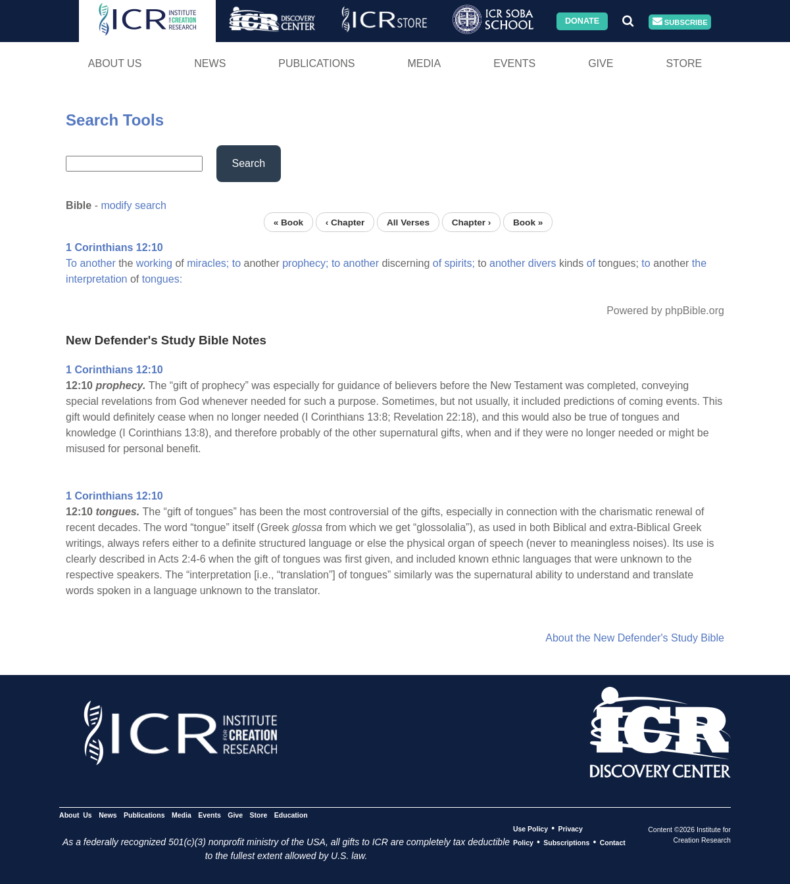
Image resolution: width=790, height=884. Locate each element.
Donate (582, 21)
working (154, 263)
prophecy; (305, 263)
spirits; (460, 263)
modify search (133, 205)
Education (291, 815)
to (236, 263)
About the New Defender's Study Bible (634, 637)
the (699, 263)
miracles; (208, 263)
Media (424, 63)
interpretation (96, 279)
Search (249, 163)
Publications (316, 63)
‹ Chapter (345, 222)
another (97, 263)
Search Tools (115, 120)
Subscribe (680, 22)
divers (542, 263)
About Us (115, 63)
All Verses (408, 222)
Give (600, 63)
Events (514, 63)
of (437, 263)
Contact (613, 843)
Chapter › (471, 222)
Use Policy (530, 829)
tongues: (162, 279)
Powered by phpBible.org (665, 310)
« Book (288, 222)
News (210, 63)
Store (684, 63)
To (71, 263)
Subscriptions (566, 843)
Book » (528, 222)
